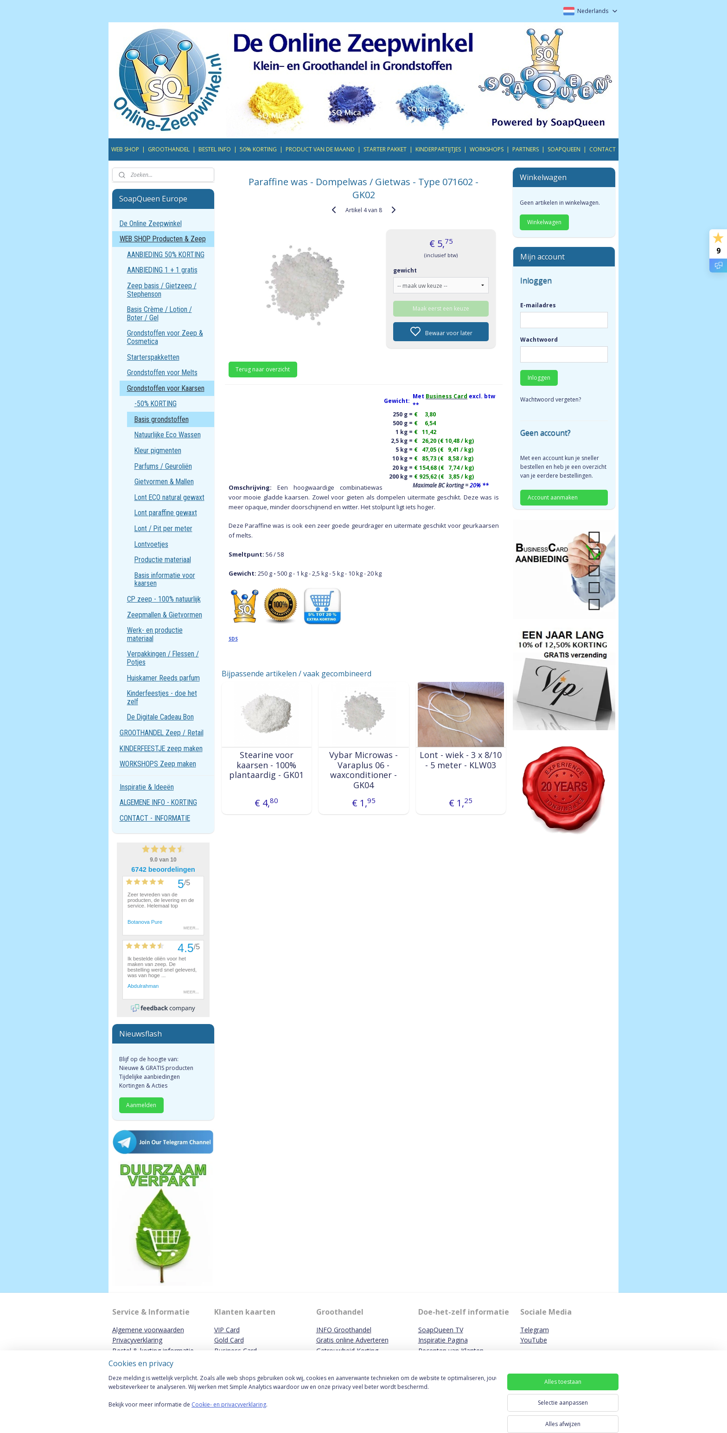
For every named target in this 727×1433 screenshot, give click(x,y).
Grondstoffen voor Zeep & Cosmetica (165, 337)
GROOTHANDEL (169, 149)
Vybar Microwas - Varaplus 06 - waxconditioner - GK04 (363, 770)
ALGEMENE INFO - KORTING (158, 802)
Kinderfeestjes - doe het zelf (162, 697)
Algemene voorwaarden (148, 1329)
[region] (302, 1401)
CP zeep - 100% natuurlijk (164, 599)
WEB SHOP (125, 149)
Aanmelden (141, 1105)
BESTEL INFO (214, 149)
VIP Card (227, 1329)
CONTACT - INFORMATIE (155, 818)
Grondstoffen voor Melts (162, 372)
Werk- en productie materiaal (155, 634)
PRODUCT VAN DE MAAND (320, 149)
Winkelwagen (544, 222)
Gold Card (229, 1340)
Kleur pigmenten (157, 450)
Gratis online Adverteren (352, 1340)
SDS (232, 638)
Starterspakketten (153, 357)
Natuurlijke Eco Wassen (167, 434)
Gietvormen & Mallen (164, 481)
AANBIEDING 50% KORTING (165, 254)
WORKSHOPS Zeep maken (158, 763)
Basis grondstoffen (161, 419)
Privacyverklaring (137, 1340)
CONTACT (602, 149)
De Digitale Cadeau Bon (160, 717)
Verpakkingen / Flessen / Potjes (163, 658)
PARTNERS (525, 149)
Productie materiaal (162, 559)
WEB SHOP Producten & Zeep (163, 238)
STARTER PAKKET (385, 149)
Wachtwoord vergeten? (550, 399)
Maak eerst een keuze (441, 308)
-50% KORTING (155, 403)
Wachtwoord (539, 340)
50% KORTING (258, 149)
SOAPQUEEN (564, 149)
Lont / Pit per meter (163, 528)
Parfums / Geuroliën (163, 466)
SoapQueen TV (440, 1329)
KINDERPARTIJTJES (438, 149)
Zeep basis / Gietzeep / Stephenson (162, 289)
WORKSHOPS (487, 149)
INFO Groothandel (343, 1329)
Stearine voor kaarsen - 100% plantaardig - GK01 (266, 765)
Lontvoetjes (151, 544)
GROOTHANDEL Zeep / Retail (162, 732)
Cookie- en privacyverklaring (228, 1414)
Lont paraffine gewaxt (165, 512)
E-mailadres (538, 305)
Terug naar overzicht (263, 369)
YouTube (533, 1340)
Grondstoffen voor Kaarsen (165, 388)
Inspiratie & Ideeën (147, 787)
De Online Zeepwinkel (151, 223)
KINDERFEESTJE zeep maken (161, 748)
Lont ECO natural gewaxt (169, 497)
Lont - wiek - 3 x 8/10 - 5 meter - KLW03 (461, 760)
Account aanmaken (553, 497)
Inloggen (539, 378)
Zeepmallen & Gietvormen (164, 614)
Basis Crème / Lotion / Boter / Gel (159, 313)
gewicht (405, 270)
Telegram (534, 1329)
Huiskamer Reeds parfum (163, 678)
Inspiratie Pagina (443, 1340)
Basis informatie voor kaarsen (164, 579)
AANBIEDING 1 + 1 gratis (162, 270)
